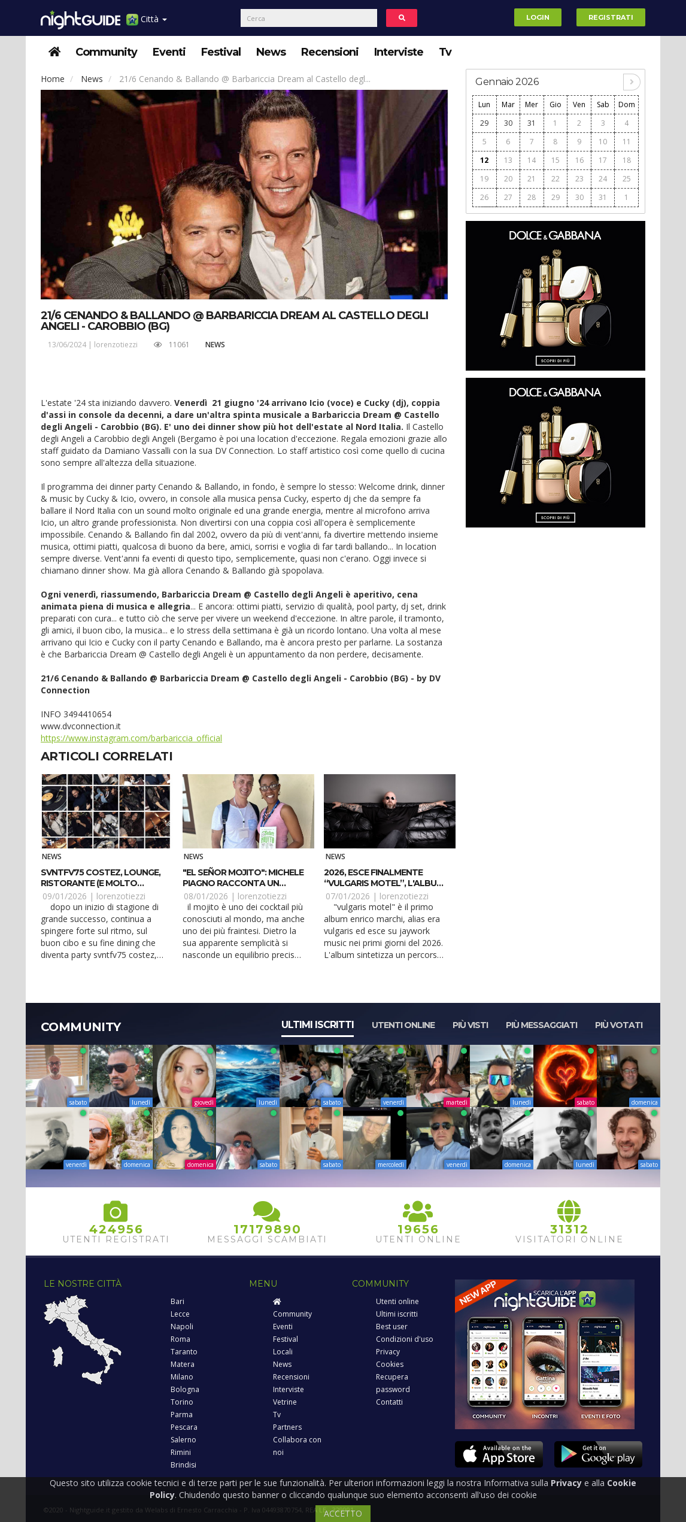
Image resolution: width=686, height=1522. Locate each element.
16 (579, 160)
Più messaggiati (541, 1025)
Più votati (618, 1025)
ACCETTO (343, 1513)
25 (627, 179)
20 (508, 179)
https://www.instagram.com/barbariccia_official (131, 738)
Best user (392, 1326)
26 (484, 197)
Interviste (398, 52)
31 (531, 123)
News (271, 52)
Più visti (470, 1025)
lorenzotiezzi (116, 344)
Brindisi (183, 1465)
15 (555, 160)
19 (484, 179)
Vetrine (285, 1402)
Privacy (388, 1352)
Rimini (181, 1452)
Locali (283, 1352)
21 (531, 179)
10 (603, 142)
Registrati (610, 17)
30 (508, 123)
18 (627, 160)
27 (508, 197)
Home (53, 78)
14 (531, 160)
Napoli (182, 1326)
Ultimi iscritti (317, 1024)
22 (555, 179)
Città (146, 23)
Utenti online (403, 1025)
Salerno (183, 1440)
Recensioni (330, 52)
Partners (287, 1427)
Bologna (185, 1389)
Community (106, 52)
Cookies (389, 1364)
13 (508, 160)
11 (627, 142)
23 (579, 179)
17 (603, 160)
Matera (183, 1364)
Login (538, 17)
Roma (180, 1339)
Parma (182, 1414)
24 (603, 179)
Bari (177, 1301)
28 (531, 197)
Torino (182, 1402)
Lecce (180, 1314)
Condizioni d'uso (404, 1339)
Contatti (389, 1402)
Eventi (169, 52)
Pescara (184, 1427)
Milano (182, 1377)
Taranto (184, 1352)
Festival (221, 52)
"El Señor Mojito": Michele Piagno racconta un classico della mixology (243, 883)
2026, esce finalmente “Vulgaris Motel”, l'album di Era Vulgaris (384, 883)
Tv (445, 52)
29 (484, 123)
